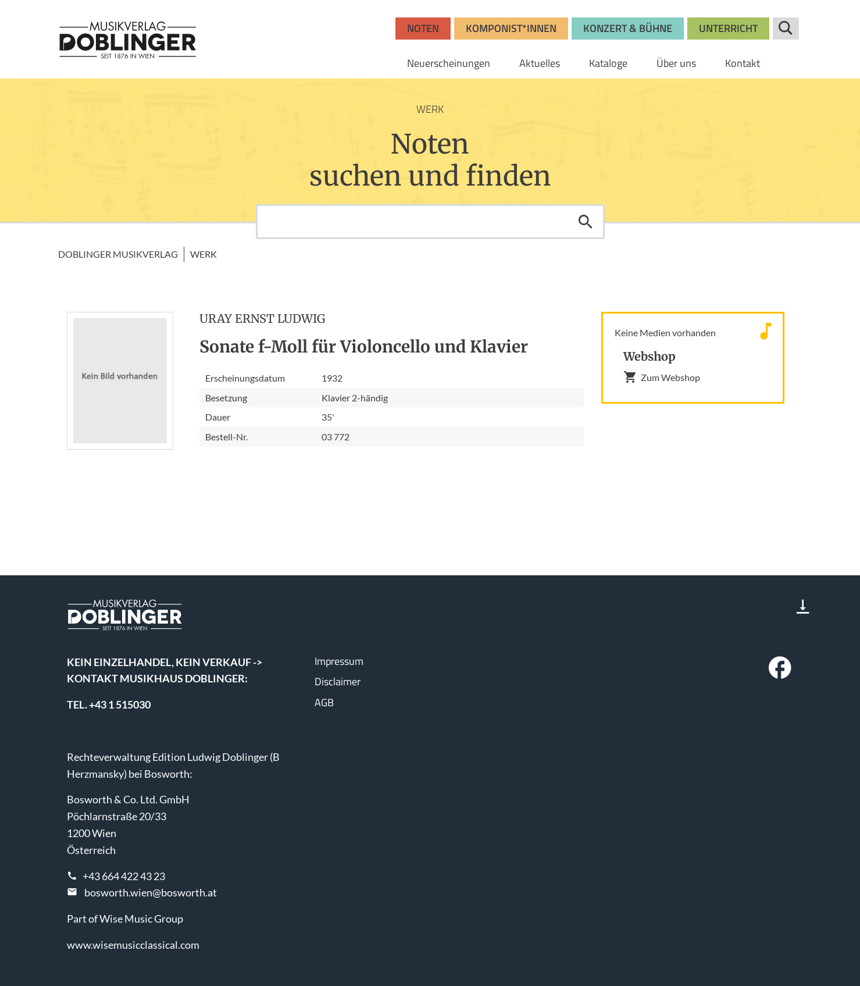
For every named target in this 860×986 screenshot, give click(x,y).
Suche (786, 28)
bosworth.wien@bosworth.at (150, 892)
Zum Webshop (661, 377)
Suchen (585, 221)
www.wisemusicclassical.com (133, 944)
